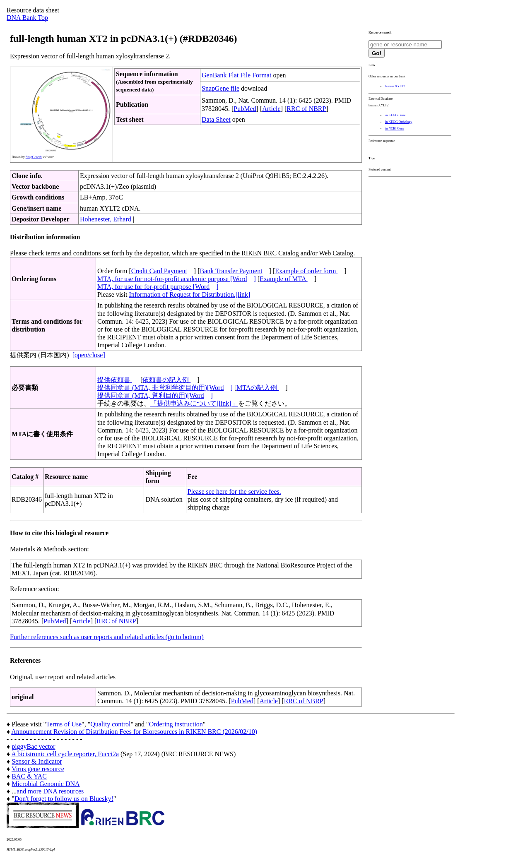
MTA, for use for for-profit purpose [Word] (158, 286)
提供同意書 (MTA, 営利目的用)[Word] (155, 395)
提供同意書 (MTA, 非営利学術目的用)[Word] (165, 387)
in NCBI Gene (394, 128)
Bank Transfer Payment (231, 270)
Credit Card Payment (159, 270)
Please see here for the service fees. (234, 491)
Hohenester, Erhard (105, 219)
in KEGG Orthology (398, 122)
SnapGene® (34, 157)
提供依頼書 (114, 379)
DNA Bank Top (27, 17)
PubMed (245, 108)
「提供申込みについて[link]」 (194, 403)
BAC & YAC (29, 776)
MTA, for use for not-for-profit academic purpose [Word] (176, 278)
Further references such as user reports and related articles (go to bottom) (107, 636)
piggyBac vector (33, 746)
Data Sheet (216, 119)
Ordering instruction (176, 724)
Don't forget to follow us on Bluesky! (63, 798)
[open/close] (88, 354)
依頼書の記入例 (166, 379)
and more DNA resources (50, 791)
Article (271, 108)
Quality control (110, 724)
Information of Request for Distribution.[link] (189, 294)
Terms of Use (64, 724)
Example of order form (306, 270)
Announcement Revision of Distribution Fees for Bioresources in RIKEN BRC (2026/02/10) (134, 731)
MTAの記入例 (257, 387)
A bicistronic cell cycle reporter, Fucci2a (65, 753)
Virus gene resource (38, 768)
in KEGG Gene (395, 115)
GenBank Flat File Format (236, 75)
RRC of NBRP (306, 108)
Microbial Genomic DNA (46, 783)
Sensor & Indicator (37, 761)
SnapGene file (220, 88)
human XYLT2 (395, 86)
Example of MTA (284, 278)
